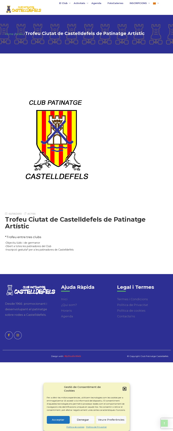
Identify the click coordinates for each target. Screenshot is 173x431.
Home (9, 34)
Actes (19, 34)
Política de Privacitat (96, 427)
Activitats (79, 3)
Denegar (83, 419)
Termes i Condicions (132, 299)
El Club (63, 3)
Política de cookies (75, 427)
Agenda (96, 3)
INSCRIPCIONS (138, 3)
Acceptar (58, 419)
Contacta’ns (126, 316)
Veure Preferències (111, 419)
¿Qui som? (69, 305)
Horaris (66, 310)
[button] (124, 389)
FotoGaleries (115, 3)
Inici (64, 299)
